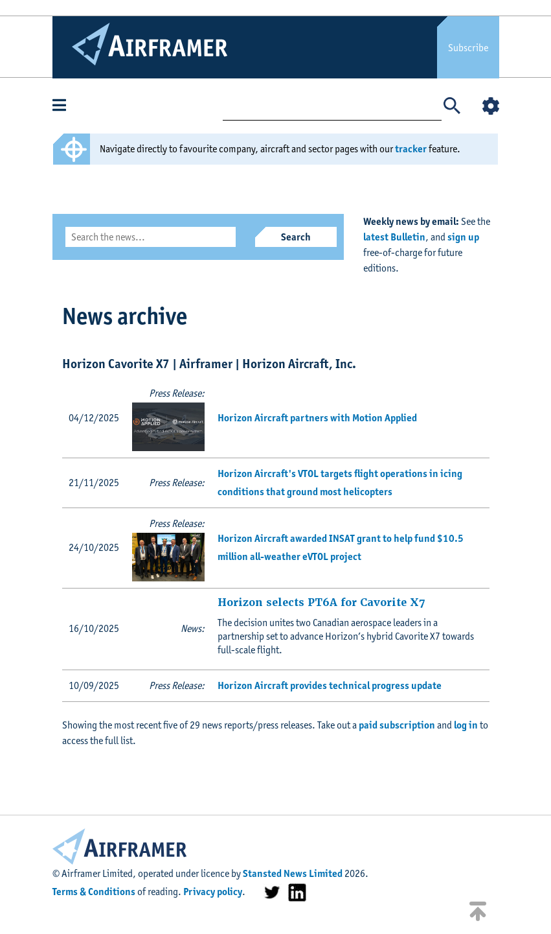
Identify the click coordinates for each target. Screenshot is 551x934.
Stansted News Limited (293, 873)
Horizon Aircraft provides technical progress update (330, 685)
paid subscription (397, 725)
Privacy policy (212, 891)
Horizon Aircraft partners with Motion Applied (317, 418)
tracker (411, 149)
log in (466, 725)
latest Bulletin (394, 237)
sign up (463, 237)
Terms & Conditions (93, 891)
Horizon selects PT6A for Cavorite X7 (321, 602)
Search (296, 237)
